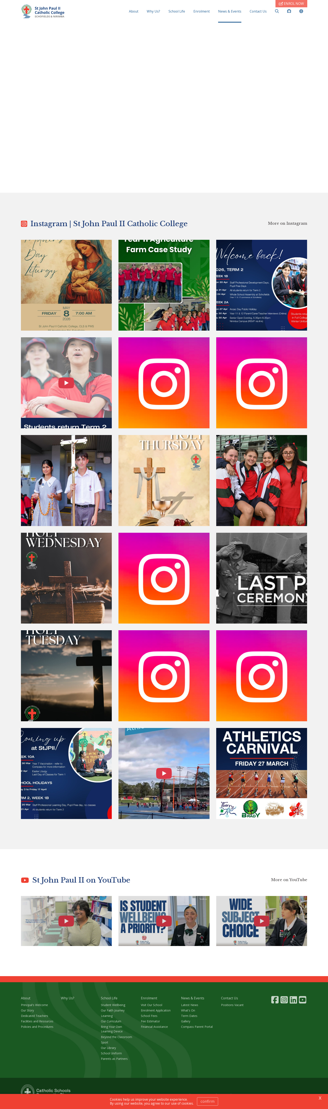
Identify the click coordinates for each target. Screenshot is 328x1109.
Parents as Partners (114, 1061)
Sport (104, 1044)
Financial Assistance (154, 1029)
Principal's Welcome (34, 1007)
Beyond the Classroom (116, 1039)
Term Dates (189, 1018)
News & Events (229, 11)
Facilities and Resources (37, 1023)
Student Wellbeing (113, 1007)
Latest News (189, 1007)
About (133, 11)
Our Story (27, 1012)
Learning (107, 1018)
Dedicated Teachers (34, 1018)
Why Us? (153, 11)
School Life (177, 11)
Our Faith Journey (113, 1012)
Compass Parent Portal (197, 1029)
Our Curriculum (111, 1023)
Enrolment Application (156, 1012)
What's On (188, 1012)
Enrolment (201, 11)
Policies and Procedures (37, 1029)
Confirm (208, 1101)
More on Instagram (287, 225)
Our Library (108, 1050)
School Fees (149, 1018)
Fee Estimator (150, 1023)
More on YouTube (289, 882)
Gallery (185, 1023)
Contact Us (258, 11)
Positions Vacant (232, 1007)
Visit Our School (151, 1007)
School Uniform (111, 1055)
